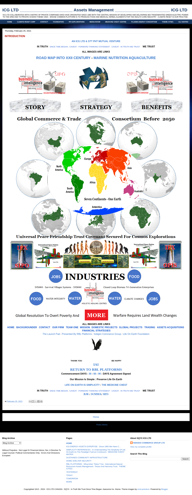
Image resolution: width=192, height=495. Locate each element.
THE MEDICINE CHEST (114, 385)
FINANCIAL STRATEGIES (96, 330)
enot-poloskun (143, 489)
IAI (96, 364)
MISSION (85, 327)
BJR (86, 394)
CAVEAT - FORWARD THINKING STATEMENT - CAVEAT (94, 47)
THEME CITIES (167, 22)
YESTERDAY (72, 472)
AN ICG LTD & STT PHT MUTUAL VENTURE (96, 41)
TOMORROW (72, 478)
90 (99, 373)
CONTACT (44, 22)
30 (90, 373)
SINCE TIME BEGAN (59, 47)
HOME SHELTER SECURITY (78, 461)
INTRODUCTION (15, 36)
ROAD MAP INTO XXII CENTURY (63, 58)
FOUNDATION (58, 22)
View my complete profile (141, 447)
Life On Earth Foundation (136, 334)
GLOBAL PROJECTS (130, 327)
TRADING (149, 327)
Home (96, 417)
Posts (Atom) (101, 425)
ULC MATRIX (183, 22)
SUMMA (96, 394)
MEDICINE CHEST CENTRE (115, 22)
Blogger (164, 489)
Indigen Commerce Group (107, 334)
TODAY (69, 475)
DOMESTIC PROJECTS (104, 327)
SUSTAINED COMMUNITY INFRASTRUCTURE (87, 457)
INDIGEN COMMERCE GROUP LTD (149, 443)
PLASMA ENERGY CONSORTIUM (144, 22)
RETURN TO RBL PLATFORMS (96, 369)
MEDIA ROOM (95, 22)
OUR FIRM (58, 327)
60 (94, 373)
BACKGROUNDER (26, 327)
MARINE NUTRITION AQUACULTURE (125, 58)
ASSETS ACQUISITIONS (170, 327)
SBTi (105, 394)
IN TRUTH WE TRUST (130, 47)
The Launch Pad (51, 334)
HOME (9, 22)
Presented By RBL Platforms (77, 334)
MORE (69, 482)
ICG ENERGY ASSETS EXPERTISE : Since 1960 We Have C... (93, 446)
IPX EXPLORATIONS (77, 22)
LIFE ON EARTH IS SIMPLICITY (82, 385)
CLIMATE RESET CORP (26, 22)
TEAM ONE (72, 327)
